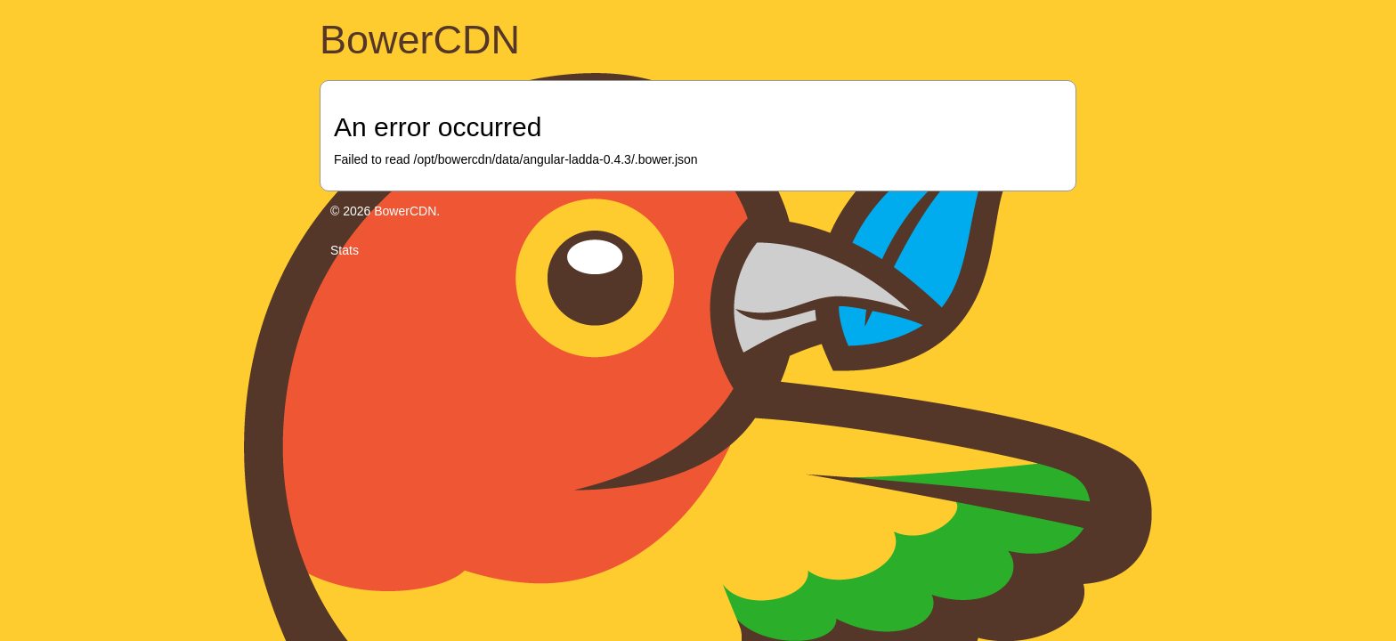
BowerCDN (420, 39)
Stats (344, 250)
